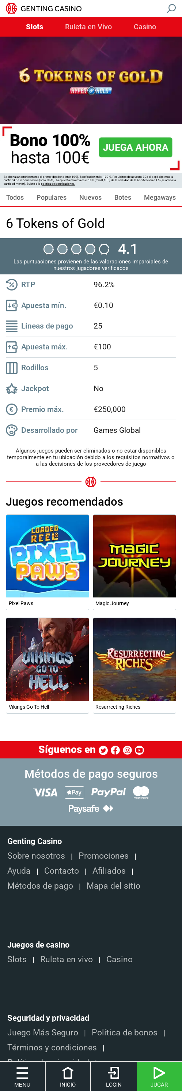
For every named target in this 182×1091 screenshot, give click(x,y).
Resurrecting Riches (117, 707)
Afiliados (109, 871)
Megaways (160, 197)
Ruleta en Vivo (88, 27)
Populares (52, 197)
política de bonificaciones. (58, 183)
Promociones (104, 856)
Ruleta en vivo (66, 959)
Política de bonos (125, 1033)
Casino (145, 27)
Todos (15, 197)
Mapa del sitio (113, 886)
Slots (34, 27)
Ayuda (19, 871)
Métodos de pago (40, 886)
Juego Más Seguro (42, 1033)
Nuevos (90, 197)
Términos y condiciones (52, 1048)
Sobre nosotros (36, 856)
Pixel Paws (21, 603)
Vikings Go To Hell (29, 707)
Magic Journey (112, 603)
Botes (122, 197)
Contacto (61, 871)
